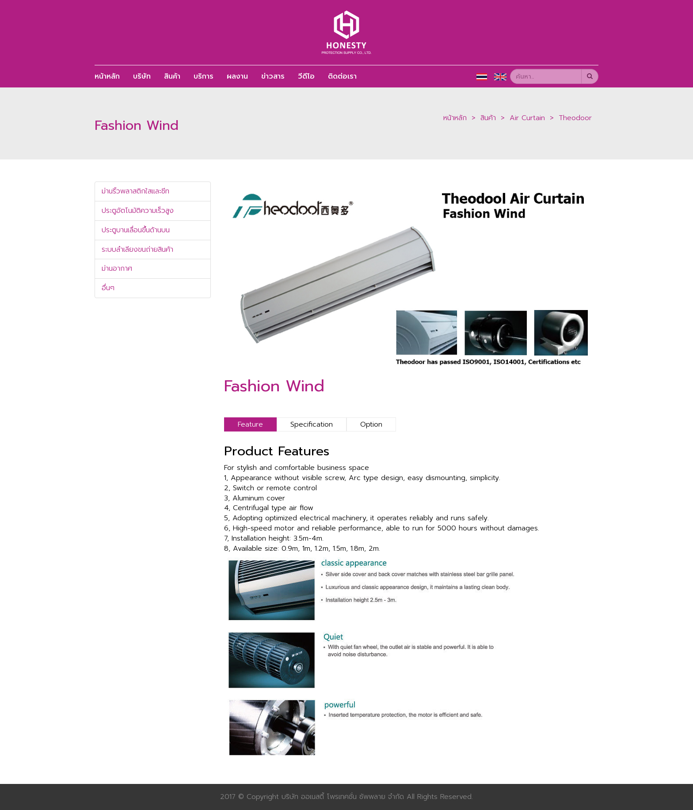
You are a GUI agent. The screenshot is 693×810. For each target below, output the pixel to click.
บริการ (203, 76)
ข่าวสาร (273, 76)
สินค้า (172, 76)
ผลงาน (237, 76)
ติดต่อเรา (342, 76)
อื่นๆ (108, 288)
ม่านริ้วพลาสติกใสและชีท (135, 191)
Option (371, 424)
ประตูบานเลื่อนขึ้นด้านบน (136, 230)
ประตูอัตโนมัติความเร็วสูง (138, 210)
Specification (311, 424)
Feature (250, 424)
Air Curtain (527, 118)
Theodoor (575, 118)
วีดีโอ (306, 76)
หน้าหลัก (107, 76)
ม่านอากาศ (117, 268)
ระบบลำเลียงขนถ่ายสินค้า (137, 249)
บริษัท (142, 76)
